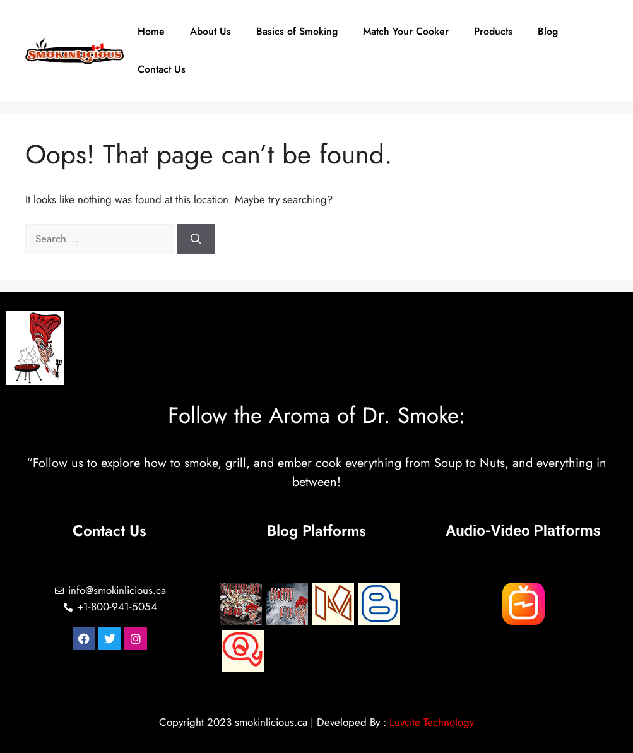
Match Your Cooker (406, 31)
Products (493, 31)
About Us (210, 31)
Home (151, 31)
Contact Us (162, 69)
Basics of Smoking (297, 31)
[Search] (196, 239)
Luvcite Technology (431, 722)
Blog (548, 31)
